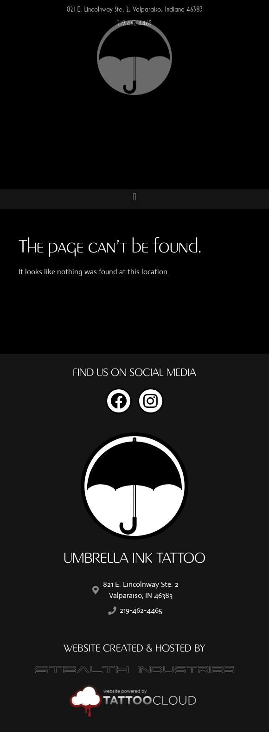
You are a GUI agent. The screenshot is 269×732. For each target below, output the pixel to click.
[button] (134, 196)
